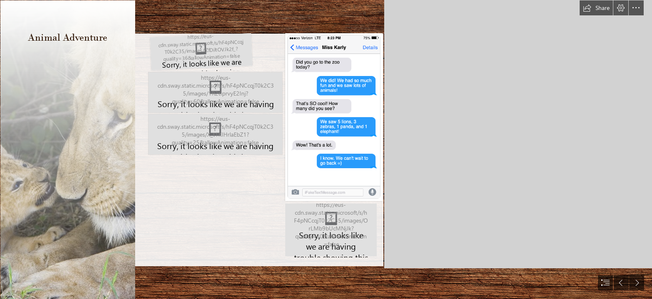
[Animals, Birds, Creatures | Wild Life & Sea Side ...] (67, 149)
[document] (326, 149)
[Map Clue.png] (330, 230)
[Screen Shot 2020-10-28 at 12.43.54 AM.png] (201, 52)
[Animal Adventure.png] (215, 92)
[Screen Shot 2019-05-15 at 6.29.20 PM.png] (333, 117)
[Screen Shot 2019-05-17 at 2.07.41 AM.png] (215, 134)
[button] (596, 7)
